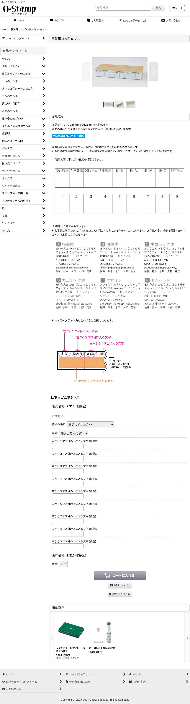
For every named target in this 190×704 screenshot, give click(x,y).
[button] (86, 71)
